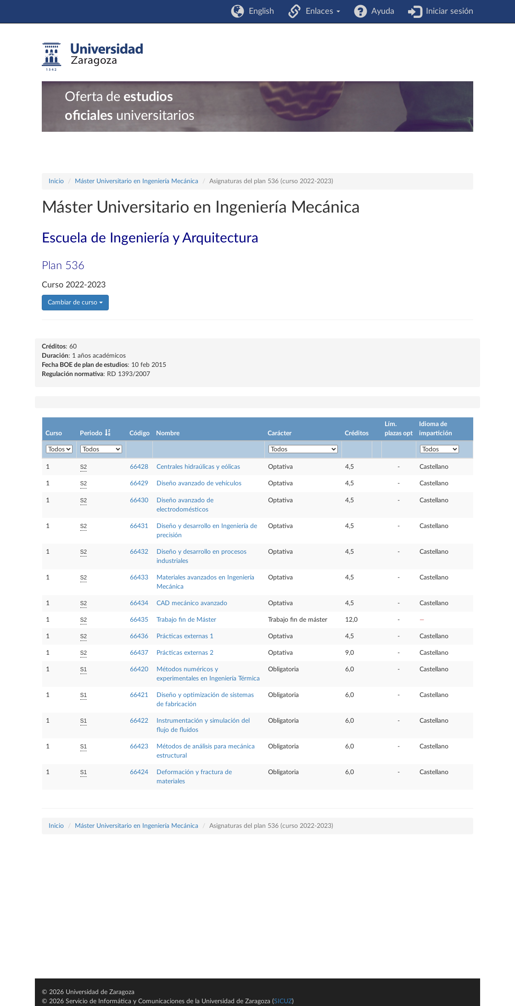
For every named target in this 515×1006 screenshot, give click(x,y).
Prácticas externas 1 (185, 636)
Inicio (56, 181)
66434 (139, 603)
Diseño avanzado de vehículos (199, 483)
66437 (139, 653)
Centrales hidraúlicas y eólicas (198, 467)
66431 (139, 526)
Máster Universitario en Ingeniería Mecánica (136, 181)
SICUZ (283, 1001)
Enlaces (320, 11)
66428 (139, 467)
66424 (139, 772)
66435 (139, 620)
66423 (139, 746)
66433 (139, 577)
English (259, 11)
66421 (139, 695)
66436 (139, 636)
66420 (139, 669)
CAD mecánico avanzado (192, 603)
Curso (53, 433)
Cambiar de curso (75, 302)
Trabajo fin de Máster (186, 620)
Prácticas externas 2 (185, 653)
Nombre (167, 433)
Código (139, 433)
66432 (139, 552)
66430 (139, 500)
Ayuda (380, 11)
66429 (139, 483)
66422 (139, 721)
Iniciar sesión (447, 11)
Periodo (91, 433)
